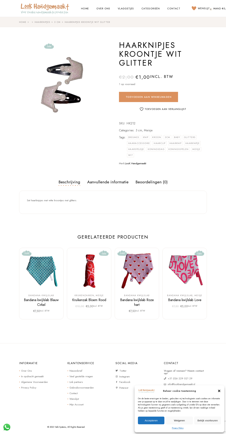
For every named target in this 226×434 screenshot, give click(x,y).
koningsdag (156, 149)
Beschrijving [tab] (69, 182)
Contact (73, 393)
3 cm (139, 130)
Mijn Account (76, 404)
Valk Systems (60, 427)
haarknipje (192, 143)
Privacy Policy (177, 428)
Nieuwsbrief (75, 371)
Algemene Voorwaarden (34, 382)
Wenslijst (74, 399)
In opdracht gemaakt (32, 376)
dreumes (133, 137)
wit (130, 155)
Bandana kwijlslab (41, 295)
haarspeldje (136, 149)
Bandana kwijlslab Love (184, 300)
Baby (177, 137)
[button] (219, 391)
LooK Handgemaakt (135, 163)
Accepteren (151, 420)
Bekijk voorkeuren (207, 420)
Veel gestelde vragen (81, 376)
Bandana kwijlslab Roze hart (137, 302)
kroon (156, 137)
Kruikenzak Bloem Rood (89, 300)
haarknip (175, 143)
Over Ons (26, 371)
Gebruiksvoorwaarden (81, 388)
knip (145, 137)
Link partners (76, 382)
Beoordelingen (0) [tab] (152, 182)
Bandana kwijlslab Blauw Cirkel (41, 302)
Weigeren (179, 420)
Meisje (148, 130)
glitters (189, 137)
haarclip (159, 143)
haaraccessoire (139, 143)
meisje (196, 149)
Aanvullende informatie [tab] (108, 182)
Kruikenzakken (84, 295)
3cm (167, 137)
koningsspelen (178, 149)
